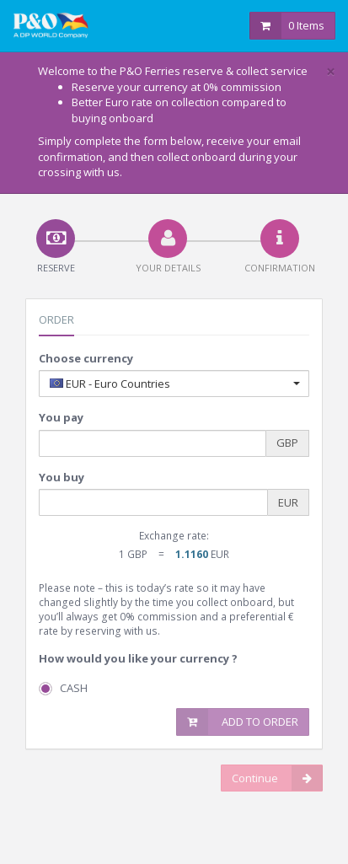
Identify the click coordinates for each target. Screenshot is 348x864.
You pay (61, 417)
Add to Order (237, 722)
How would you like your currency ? (138, 658)
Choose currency (86, 358)
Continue (277, 778)
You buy (61, 477)
